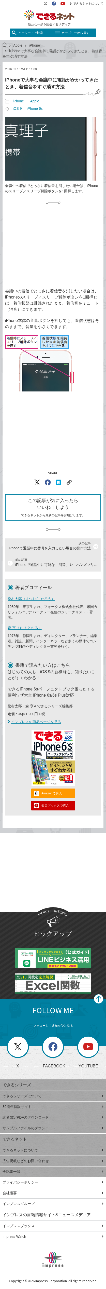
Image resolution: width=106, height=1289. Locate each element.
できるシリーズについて (53, 1096)
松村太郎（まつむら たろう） (31, 599)
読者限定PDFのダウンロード (53, 1117)
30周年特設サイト (53, 1107)
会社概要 (53, 1193)
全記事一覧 (53, 1172)
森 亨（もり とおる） (25, 628)
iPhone (34, 45)
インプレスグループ (53, 1204)
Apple (17, 45)
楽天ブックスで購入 (55, 805)
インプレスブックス (53, 1226)
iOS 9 (17, 108)
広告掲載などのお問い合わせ (53, 1161)
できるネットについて (86, 3)
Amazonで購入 (51, 793)
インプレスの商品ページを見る (34, 722)
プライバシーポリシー (53, 1182)
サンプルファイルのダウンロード (53, 1128)
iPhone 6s (34, 108)
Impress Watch (53, 1236)
